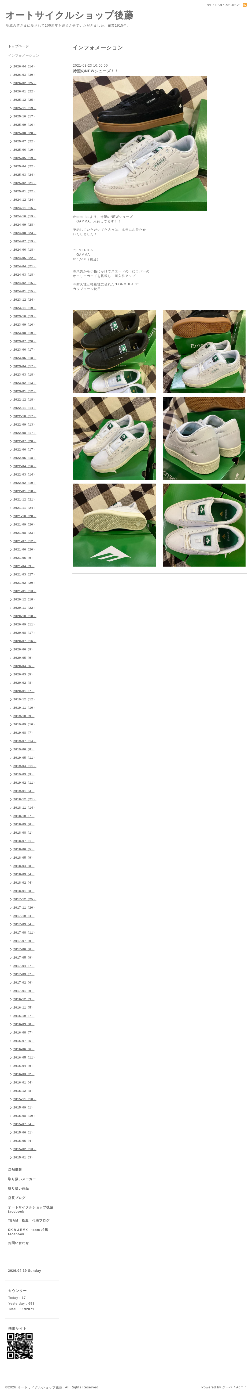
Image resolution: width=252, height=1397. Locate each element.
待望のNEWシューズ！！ (96, 71)
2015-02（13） (24, 1149)
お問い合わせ (18, 1243)
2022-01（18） (24, 491)
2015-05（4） (24, 1140)
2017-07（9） (24, 940)
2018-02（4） (24, 882)
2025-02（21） (24, 183)
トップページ (18, 46)
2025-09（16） (24, 124)
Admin (241, 1387)
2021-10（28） (24, 516)
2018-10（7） (24, 816)
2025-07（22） (24, 141)
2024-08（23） (24, 233)
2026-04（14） (24, 66)
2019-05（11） (24, 757)
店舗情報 (15, 1170)
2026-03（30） (24, 74)
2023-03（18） (24, 374)
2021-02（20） (24, 582)
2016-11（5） (24, 1007)
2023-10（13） (24, 316)
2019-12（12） (24, 699)
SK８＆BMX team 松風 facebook (30, 1232)
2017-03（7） (24, 974)
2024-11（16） (24, 208)
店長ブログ (16, 1198)
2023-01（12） (24, 391)
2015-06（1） (24, 1132)
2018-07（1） (24, 840)
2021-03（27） (24, 574)
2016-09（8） (24, 1024)
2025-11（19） (24, 108)
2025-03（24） (24, 174)
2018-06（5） (24, 849)
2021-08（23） (24, 532)
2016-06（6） (24, 1049)
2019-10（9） (24, 716)
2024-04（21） (24, 266)
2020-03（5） (24, 674)
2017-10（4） (24, 915)
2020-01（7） (24, 691)
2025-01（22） (24, 191)
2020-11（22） (24, 607)
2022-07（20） (24, 441)
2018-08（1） (24, 832)
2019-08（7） (24, 732)
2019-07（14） (24, 741)
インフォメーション (23, 55)
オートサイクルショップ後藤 (69, 15)
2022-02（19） (24, 482)
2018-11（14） (24, 807)
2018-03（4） (24, 874)
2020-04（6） (24, 666)
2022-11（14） (24, 407)
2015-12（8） (24, 1090)
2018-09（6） (24, 824)
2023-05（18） (24, 357)
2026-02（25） (24, 83)
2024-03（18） (24, 274)
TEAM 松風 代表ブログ (29, 1220)
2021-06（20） (24, 549)
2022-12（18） (24, 399)
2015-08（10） (24, 1115)
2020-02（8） (24, 682)
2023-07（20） (24, 341)
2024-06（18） (24, 249)
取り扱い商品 (18, 1188)
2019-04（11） (24, 766)
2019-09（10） (24, 724)
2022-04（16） (24, 466)
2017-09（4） (24, 924)
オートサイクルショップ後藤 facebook (32, 1209)
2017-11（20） (24, 907)
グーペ (227, 1387)
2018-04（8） (24, 865)
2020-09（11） (24, 624)
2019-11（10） (24, 707)
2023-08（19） (24, 332)
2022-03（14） (24, 474)
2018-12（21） (24, 799)
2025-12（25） (24, 99)
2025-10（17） (24, 116)
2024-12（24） (24, 199)
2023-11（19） (24, 307)
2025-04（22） (24, 166)
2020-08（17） (24, 632)
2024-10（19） (24, 216)
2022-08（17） (24, 432)
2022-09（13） (24, 424)
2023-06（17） (24, 349)
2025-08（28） (24, 133)
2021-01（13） (24, 591)
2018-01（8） (24, 890)
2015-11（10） (24, 1099)
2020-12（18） (24, 599)
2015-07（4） (24, 1124)
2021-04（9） (24, 566)
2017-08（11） (24, 932)
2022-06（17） (24, 449)
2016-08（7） (24, 1032)
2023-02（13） (24, 382)
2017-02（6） (24, 982)
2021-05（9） (24, 557)
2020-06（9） (24, 649)
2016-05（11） (24, 1057)
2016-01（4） (24, 1082)
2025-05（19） (24, 158)
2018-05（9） (24, 857)
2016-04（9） (24, 1065)
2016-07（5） (24, 1040)
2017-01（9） (24, 990)
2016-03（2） (24, 1074)
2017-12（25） (24, 899)
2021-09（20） (24, 524)
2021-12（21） (24, 499)
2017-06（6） (24, 949)
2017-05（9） (24, 957)
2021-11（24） (24, 507)
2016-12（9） (24, 999)
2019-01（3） (24, 791)
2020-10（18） (24, 616)
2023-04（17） (24, 366)
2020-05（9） (24, 657)
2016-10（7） (24, 1015)
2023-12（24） (24, 299)
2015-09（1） (24, 1107)
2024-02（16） (24, 283)
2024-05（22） (24, 258)
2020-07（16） (24, 641)
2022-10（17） (24, 416)
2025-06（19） (24, 149)
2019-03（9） (24, 774)
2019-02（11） (24, 782)
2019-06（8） (24, 749)
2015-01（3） (24, 1157)
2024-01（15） (24, 291)
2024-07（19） (24, 241)
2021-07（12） (24, 541)
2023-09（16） (24, 324)
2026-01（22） (24, 91)
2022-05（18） (24, 457)
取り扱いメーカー (22, 1179)
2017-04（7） (24, 965)
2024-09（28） (24, 224)
